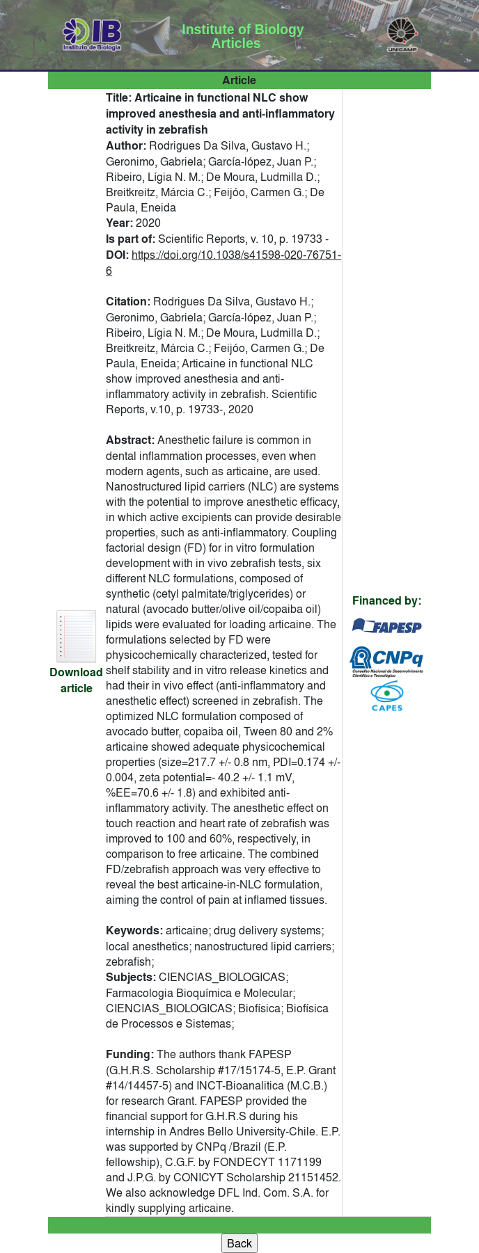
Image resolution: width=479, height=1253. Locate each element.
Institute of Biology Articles (243, 36)
